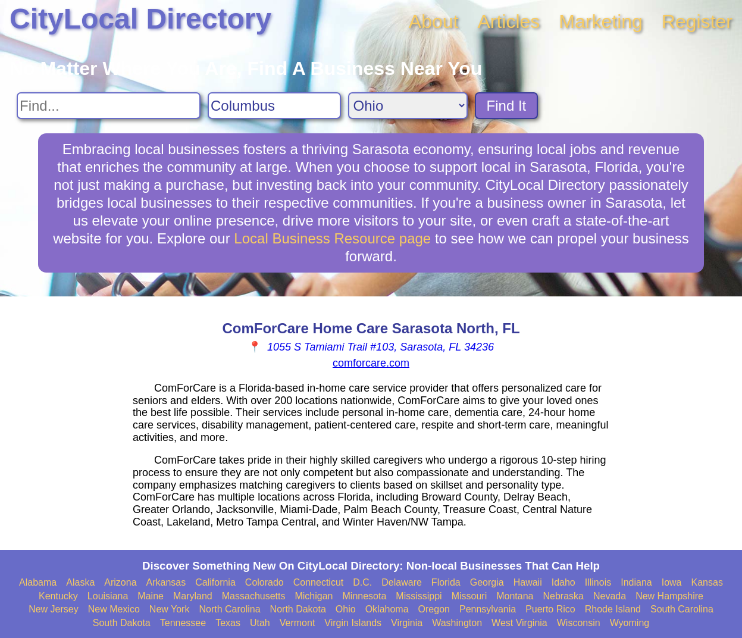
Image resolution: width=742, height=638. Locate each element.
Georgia (487, 582)
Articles (508, 21)
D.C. (362, 582)
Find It (507, 106)
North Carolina (229, 609)
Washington (457, 623)
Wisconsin (578, 623)
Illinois (598, 582)
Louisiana (108, 596)
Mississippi (419, 596)
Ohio (346, 609)
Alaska (80, 582)
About (434, 21)
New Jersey (54, 609)
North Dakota (298, 609)
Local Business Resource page (332, 238)
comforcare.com (371, 363)
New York (169, 609)
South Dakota (122, 623)
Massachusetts (254, 596)
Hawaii (528, 582)
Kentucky (58, 596)
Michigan (314, 596)
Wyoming (630, 623)
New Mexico (114, 609)
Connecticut (318, 582)
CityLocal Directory (140, 19)
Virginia (406, 623)
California (215, 582)
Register (697, 21)
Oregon (434, 609)
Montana (514, 596)
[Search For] (109, 105)
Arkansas (166, 582)
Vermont (297, 623)
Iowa (672, 582)
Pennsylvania (487, 609)
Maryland (192, 596)
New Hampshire (669, 596)
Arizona (120, 582)
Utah (260, 623)
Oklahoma (387, 609)
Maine (150, 596)
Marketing (601, 21)
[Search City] (274, 105)
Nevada (609, 596)
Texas (227, 623)
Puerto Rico (550, 609)
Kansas (707, 582)
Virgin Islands (352, 623)
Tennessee (183, 623)
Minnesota (365, 596)
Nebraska (563, 596)
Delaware (401, 582)
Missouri (469, 596)
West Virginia (519, 623)
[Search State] (408, 105)
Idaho (563, 582)
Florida (446, 582)
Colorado (264, 582)
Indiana (636, 582)
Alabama (38, 582)
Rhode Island (613, 609)
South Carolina (681, 609)
